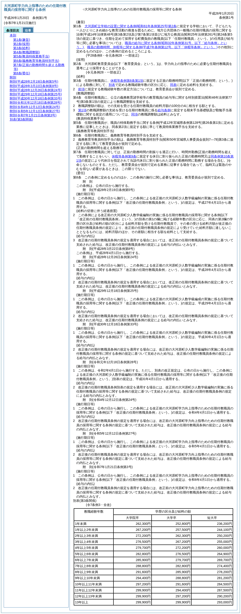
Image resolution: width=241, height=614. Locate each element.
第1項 (82, 110)
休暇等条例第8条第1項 (126, 80)
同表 (173, 85)
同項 (134, 114)
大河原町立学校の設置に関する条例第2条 (131, 26)
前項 (81, 89)
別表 (112, 85)
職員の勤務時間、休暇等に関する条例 (152, 47)
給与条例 (164, 110)
